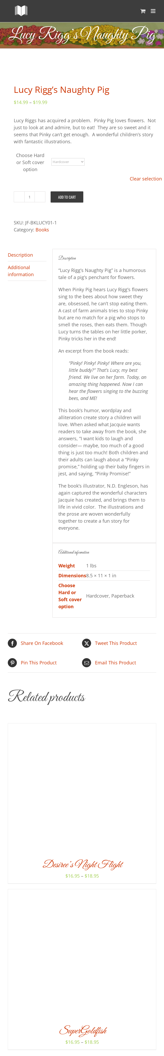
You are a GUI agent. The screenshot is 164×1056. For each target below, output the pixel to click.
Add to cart (67, 197)
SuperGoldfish (82, 1031)
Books (42, 229)
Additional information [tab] (21, 270)
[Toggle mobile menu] (153, 11)
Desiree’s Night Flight (82, 865)
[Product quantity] (29, 197)
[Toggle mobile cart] (143, 11)
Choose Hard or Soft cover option (30, 162)
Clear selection (146, 179)
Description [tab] (20, 255)
